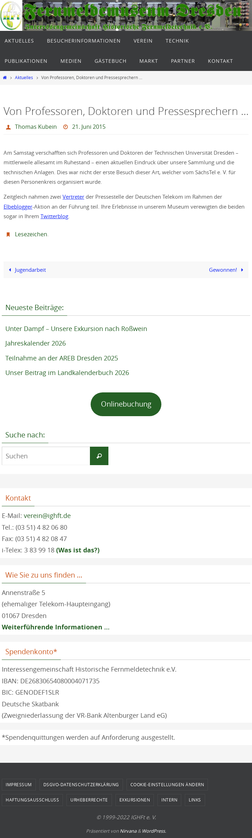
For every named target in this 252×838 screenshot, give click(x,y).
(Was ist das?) (78, 550)
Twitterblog (54, 216)
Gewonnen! (227, 269)
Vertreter (73, 196)
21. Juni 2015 (89, 127)
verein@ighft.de (47, 515)
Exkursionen (134, 800)
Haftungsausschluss (32, 800)
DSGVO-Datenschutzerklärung (81, 784)
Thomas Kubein (36, 127)
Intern (169, 800)
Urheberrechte (89, 800)
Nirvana (128, 831)
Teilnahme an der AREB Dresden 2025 (61, 358)
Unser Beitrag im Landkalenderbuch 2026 (67, 372)
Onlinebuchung (126, 404)
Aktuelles (24, 78)
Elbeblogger (18, 206)
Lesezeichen (31, 234)
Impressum (19, 784)
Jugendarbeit (26, 269)
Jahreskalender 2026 (35, 343)
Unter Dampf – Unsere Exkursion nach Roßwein (76, 328)
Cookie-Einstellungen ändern (167, 784)
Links (195, 800)
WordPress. (154, 831)
